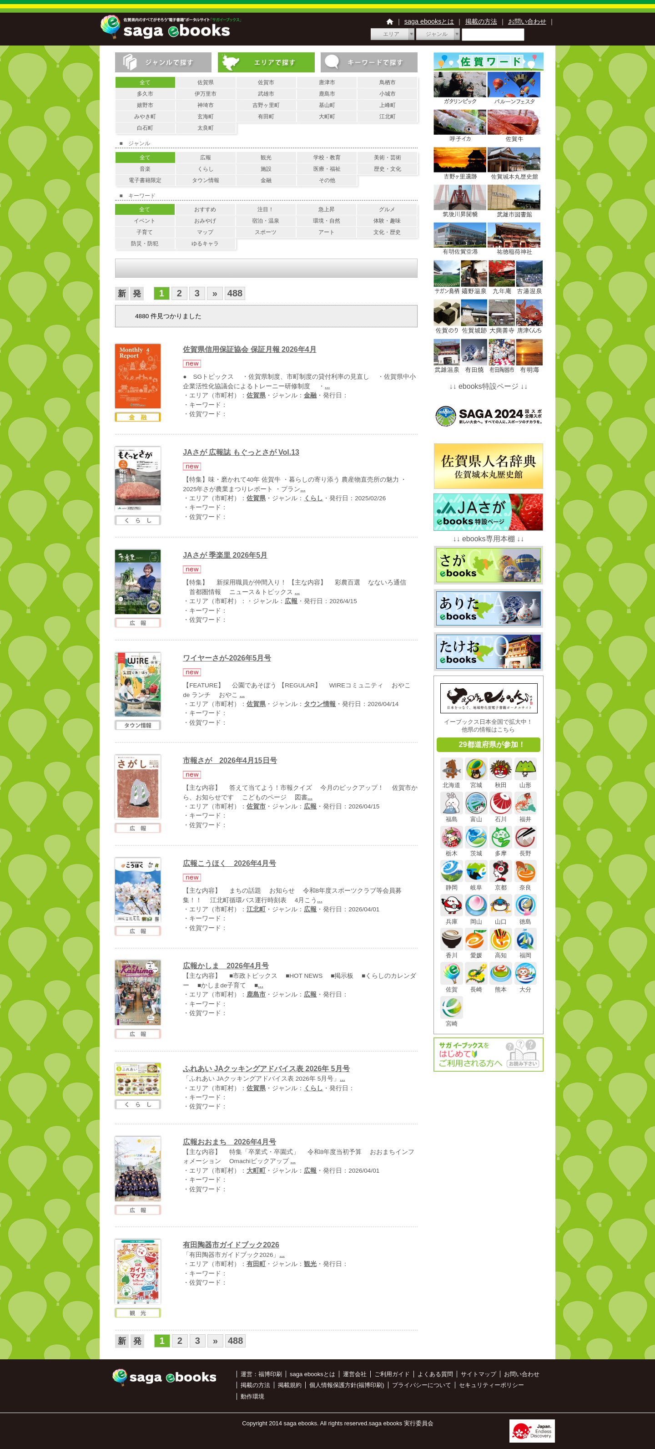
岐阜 (476, 883)
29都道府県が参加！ (492, 744)
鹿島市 (327, 94)
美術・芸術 (387, 157)
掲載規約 (290, 1385)
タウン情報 (205, 180)
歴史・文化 (387, 169)
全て (145, 82)
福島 (451, 816)
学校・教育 (327, 157)
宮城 (476, 781)
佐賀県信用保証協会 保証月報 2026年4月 (249, 349)
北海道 (451, 781)
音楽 (145, 169)
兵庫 (451, 918)
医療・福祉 (327, 169)
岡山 (476, 918)
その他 (327, 180)
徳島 (525, 918)
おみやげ (205, 221)
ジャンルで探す (163, 62)
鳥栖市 (387, 82)
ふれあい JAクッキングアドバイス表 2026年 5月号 (266, 1069)
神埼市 (205, 105)
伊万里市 (206, 94)
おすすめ (205, 209)
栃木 (451, 850)
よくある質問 (435, 1374)
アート (326, 232)
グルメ (387, 209)
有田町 (266, 116)
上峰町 (387, 105)
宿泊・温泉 (265, 221)
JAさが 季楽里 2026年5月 (225, 555)
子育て (144, 232)
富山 (476, 816)
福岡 (525, 952)
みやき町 (145, 116)
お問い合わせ (527, 21)
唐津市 (327, 82)
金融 (266, 180)
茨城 (476, 850)
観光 (266, 157)
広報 (205, 157)
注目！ (265, 209)
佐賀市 (266, 82)
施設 (266, 169)
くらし (205, 169)
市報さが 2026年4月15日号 (230, 760)
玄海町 (205, 116)
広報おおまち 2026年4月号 (229, 1142)
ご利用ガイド (392, 1374)
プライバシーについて (421, 1385)
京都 (500, 883)
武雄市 (266, 94)
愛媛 (476, 952)
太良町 (205, 128)
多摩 (500, 850)
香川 (451, 952)
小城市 (387, 94)
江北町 (387, 116)
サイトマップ (478, 1374)
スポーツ (266, 232)
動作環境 (252, 1396)
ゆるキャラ (205, 243)
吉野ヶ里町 (266, 105)
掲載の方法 (481, 21)
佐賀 (451, 986)
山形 (525, 781)
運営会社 (355, 1374)
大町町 (327, 116)
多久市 (145, 94)
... (327, 386)
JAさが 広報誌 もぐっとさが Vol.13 (241, 452)
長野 (525, 850)
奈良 (525, 883)
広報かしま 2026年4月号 (226, 966)
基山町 (327, 105)
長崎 (476, 986)
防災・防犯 (144, 243)
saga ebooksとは (429, 21)
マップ (205, 232)
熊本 (500, 986)
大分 (525, 986)
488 (234, 293)
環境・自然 (326, 221)
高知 (500, 952)
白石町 (145, 128)
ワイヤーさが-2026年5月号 (227, 658)
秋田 (500, 781)
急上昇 (326, 209)
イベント (145, 221)
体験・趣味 (387, 221)
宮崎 (451, 1020)
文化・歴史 (387, 232)
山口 (500, 918)
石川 (500, 816)
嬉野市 (145, 105)
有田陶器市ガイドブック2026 (231, 1245)
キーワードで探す (369, 62)
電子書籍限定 (145, 180)
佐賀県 (205, 82)
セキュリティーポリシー (491, 1385)
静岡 (451, 883)
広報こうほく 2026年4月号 (229, 863)
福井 (525, 816)
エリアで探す (266, 62)
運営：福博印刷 (261, 1374)
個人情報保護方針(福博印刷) (346, 1385)
